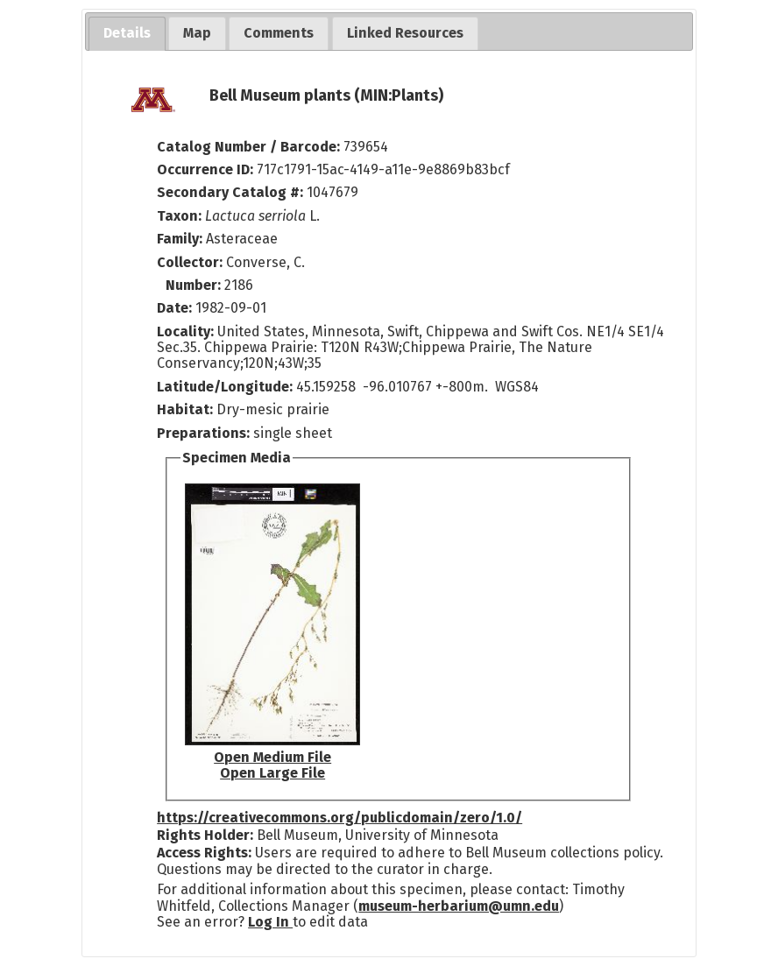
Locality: (185, 331)
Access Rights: (204, 852)
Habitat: (186, 409)
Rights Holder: (205, 835)
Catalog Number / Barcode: (250, 146)
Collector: (191, 262)
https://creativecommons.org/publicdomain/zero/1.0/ (339, 817)
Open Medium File (272, 757)
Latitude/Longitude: (225, 386)
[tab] (127, 34)
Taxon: (179, 216)
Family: (179, 238)
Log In (270, 921)
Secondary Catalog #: (230, 192)
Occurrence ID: (207, 169)
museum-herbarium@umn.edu (458, 906)
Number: (195, 285)
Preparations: (203, 433)
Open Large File (272, 773)
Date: (174, 308)
